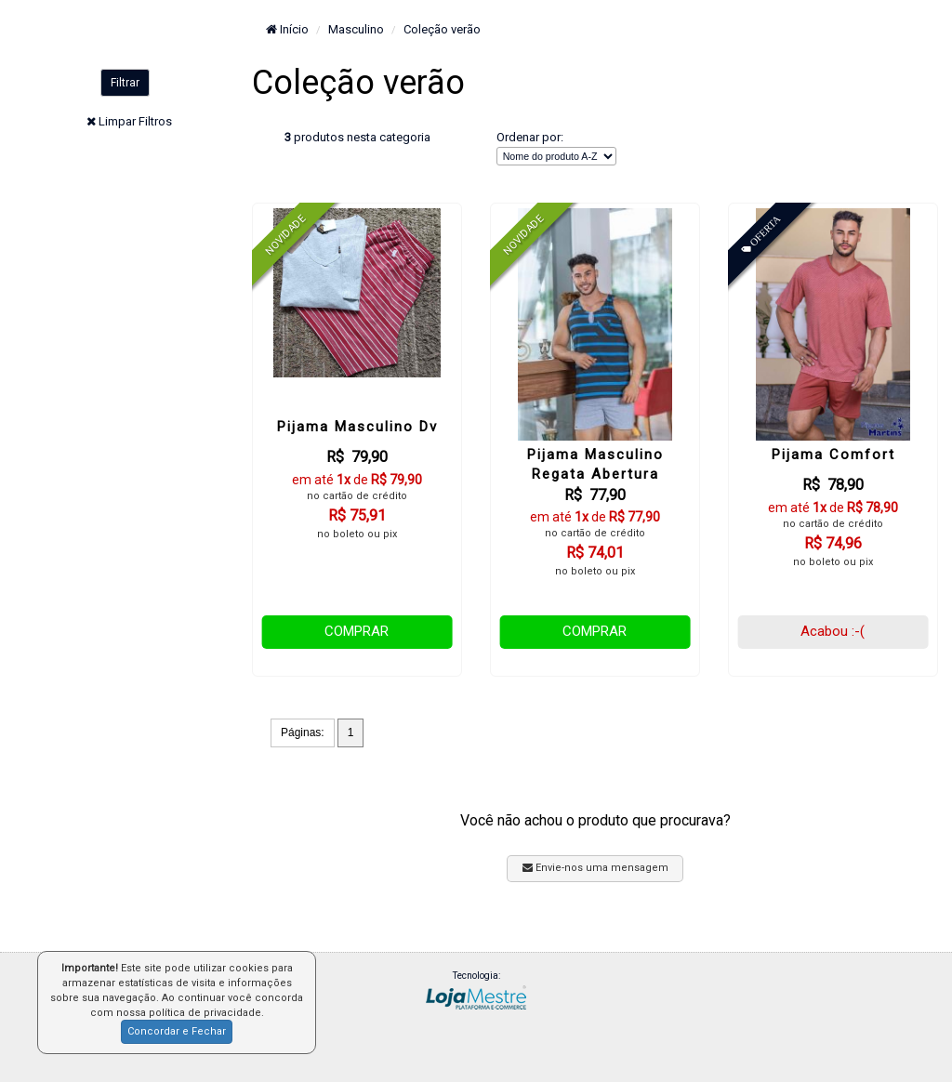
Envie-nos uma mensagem (595, 868)
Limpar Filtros (135, 121)
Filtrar (125, 82)
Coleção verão (442, 29)
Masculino (356, 29)
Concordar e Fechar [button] (176, 1031)
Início (287, 29)
